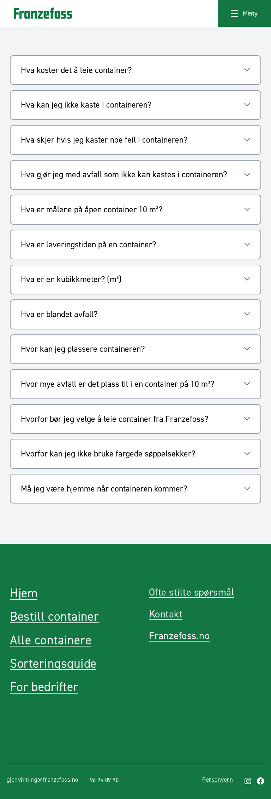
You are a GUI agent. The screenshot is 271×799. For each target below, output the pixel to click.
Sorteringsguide (53, 663)
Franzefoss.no (179, 635)
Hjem (23, 593)
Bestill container (54, 616)
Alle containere (50, 640)
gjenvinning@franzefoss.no (42, 779)
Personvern (217, 779)
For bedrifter (44, 687)
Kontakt (165, 614)
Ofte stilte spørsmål (191, 592)
